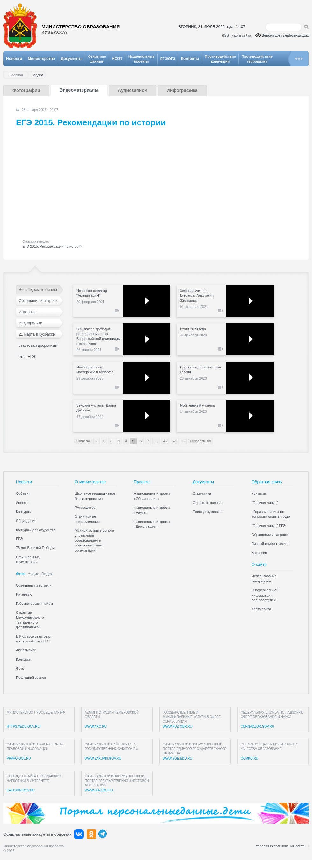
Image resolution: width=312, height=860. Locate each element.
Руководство (85, 507)
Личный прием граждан (270, 543)
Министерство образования (80, 29)
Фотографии (26, 90)
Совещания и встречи (38, 301)
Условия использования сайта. (281, 846)
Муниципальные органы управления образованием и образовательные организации (94, 540)
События (23, 493)
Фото (20, 573)
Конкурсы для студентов (36, 530)
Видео (47, 573)
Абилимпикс (26, 650)
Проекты (142, 481)
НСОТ (117, 58)
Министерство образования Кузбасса (33, 846)
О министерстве (90, 481)
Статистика (202, 493)
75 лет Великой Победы (35, 548)
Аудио (33, 573)
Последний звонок (31, 677)
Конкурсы (23, 512)
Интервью (28, 312)
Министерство (41, 58)
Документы (71, 58)
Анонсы (22, 503)
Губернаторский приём (34, 603)
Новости (14, 58)
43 (175, 441)
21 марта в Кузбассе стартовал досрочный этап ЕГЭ (38, 336)
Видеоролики (30, 323)
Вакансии (259, 553)
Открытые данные (207, 503)
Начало (83, 441)
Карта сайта (241, 35)
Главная (18, 75)
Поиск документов (207, 512)
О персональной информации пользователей (265, 595)
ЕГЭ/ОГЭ (167, 59)
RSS (225, 35)
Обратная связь (267, 481)
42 (165, 441)
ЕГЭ (19, 539)
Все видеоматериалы (38, 289)
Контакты (190, 58)
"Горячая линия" (265, 503)
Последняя (200, 441)
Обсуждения (26, 521)
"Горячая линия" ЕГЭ (269, 526)
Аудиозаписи (132, 90)
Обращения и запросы (270, 535)
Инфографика (182, 90)
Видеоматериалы (79, 90)
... (156, 441)
